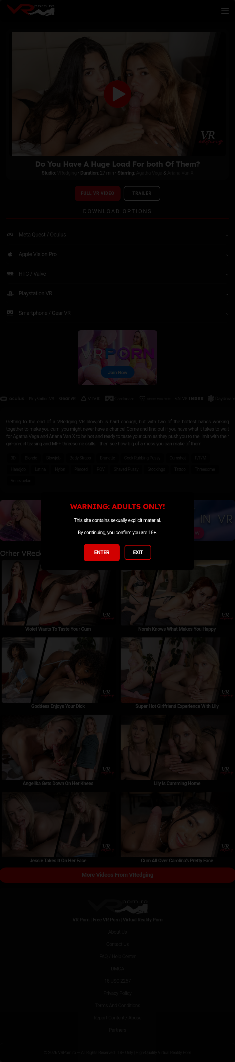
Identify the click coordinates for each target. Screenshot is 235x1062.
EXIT (138, 552)
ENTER (102, 552)
